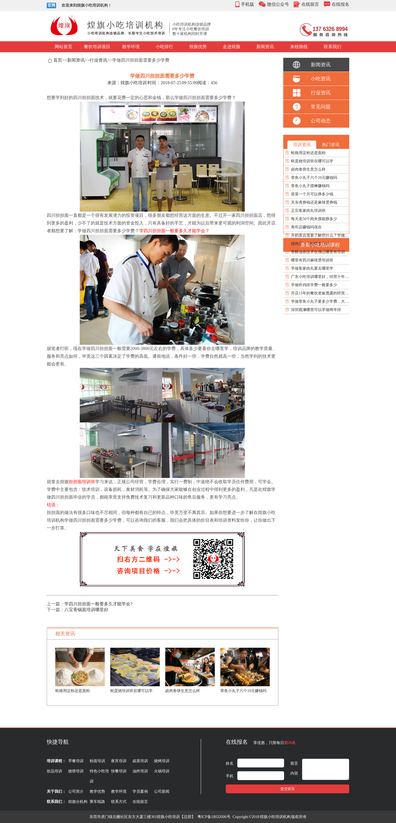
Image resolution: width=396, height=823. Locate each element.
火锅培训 (161, 771)
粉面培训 (97, 761)
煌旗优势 (198, 46)
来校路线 (299, 46)
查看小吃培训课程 (320, 245)
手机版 (247, 4)
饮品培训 (54, 771)
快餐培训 (119, 771)
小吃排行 (164, 46)
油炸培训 (140, 771)
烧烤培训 (161, 761)
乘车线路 (97, 802)
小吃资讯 (321, 78)
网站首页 (63, 46)
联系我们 (332, 46)
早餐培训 (76, 761)
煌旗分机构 (77, 802)
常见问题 (321, 107)
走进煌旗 (231, 46)
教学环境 (131, 46)
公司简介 (76, 791)
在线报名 (340, 4)
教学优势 (97, 791)
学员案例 (140, 791)
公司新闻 (161, 791)
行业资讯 (98, 60)
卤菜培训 (140, 761)
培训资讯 (302, 144)
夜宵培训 (119, 761)
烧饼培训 (76, 771)
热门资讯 (331, 144)
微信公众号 (278, 4)
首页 (57, 60)
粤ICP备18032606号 (213, 817)
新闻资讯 (265, 46)
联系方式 (119, 802)
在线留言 (310, 4)
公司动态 (321, 121)
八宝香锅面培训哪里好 (86, 609)
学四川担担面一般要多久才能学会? (98, 603)
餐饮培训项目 (97, 46)
